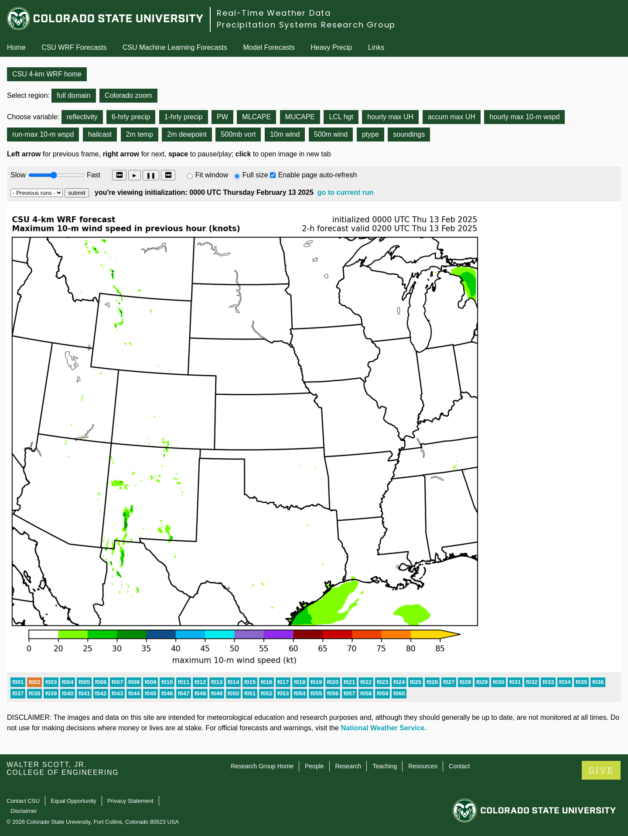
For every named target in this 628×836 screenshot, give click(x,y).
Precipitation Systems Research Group (306, 24)
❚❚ (151, 175)
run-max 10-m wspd (43, 134)
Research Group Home (262, 766)
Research (348, 766)
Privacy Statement (130, 801)
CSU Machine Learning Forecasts (175, 47)
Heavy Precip (331, 47)
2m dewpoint (187, 134)
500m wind (331, 134)
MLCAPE (256, 117)
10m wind (285, 134)
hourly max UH (390, 117)
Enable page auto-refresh (317, 175)
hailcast (100, 134)
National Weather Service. (383, 728)
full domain (73, 95)
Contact (459, 766)
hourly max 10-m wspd (524, 117)
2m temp (139, 134)
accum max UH (451, 117)
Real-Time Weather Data (274, 12)
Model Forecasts (269, 47)
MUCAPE (300, 117)
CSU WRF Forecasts (73, 47)
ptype (370, 134)
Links (376, 47)
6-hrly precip (131, 117)
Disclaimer (23, 811)
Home (16, 47)
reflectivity (82, 117)
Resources (422, 766)
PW (222, 117)
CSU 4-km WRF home (47, 74)
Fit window (212, 175)
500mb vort (238, 134)
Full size (255, 175)
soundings (409, 134)
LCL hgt (341, 117)
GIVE (601, 770)
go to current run (345, 192)
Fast (92, 175)
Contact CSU (23, 801)
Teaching (384, 766)
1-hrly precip (183, 117)
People (314, 766)
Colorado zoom (128, 95)
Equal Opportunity (73, 801)
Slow (18, 175)
